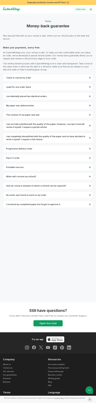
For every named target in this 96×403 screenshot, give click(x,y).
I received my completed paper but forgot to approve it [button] (33, 204)
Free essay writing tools (58, 368)
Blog (50, 382)
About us (7, 364)
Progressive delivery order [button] (19, 148)
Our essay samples (56, 364)
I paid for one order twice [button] (18, 87)
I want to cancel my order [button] (18, 77)
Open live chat (48, 323)
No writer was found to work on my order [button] (26, 195)
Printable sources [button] (15, 167)
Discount (7, 378)
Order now (80, 9)
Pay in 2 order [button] (13, 158)
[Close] (90, 399)
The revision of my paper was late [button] (23, 115)
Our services (8, 371)
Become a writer (55, 375)
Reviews (6, 382)
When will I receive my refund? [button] (21, 176)
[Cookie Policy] (59, 398)
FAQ (49, 385)
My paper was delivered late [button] (20, 105)
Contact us (7, 368)
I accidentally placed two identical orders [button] (26, 96)
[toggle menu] (91, 9)
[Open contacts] (89, 390)
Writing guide (54, 378)
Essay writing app (56, 371)
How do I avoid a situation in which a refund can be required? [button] (36, 186)
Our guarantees (10, 375)
